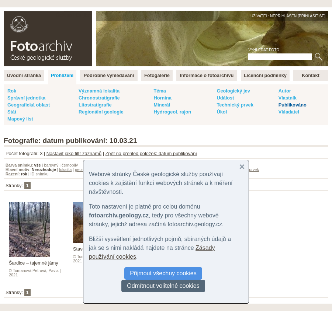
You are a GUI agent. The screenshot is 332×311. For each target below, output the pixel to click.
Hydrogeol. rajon (172, 112)
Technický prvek (235, 105)
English (83, 15)
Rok (11, 91)
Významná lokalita (99, 91)
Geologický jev (233, 91)
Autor (285, 91)
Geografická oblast (28, 105)
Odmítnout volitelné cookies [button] (163, 286)
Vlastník (288, 98)
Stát (11, 112)
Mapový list (20, 119)
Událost (225, 98)
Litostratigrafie (95, 105)
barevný (51, 165)
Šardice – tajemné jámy (33, 260)
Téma (159, 91)
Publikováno (293, 105)
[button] (242, 167)
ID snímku (40, 174)
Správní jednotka (26, 98)
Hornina (162, 98)
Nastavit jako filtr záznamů (73, 153)
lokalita (65, 169)
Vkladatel (289, 112)
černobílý (70, 165)
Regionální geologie (101, 112)
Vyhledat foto (263, 50)
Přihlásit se (311, 16)
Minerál (161, 105)
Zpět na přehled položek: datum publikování (151, 153)
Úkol (222, 112)
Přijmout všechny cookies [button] (163, 273)
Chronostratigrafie (99, 98)
